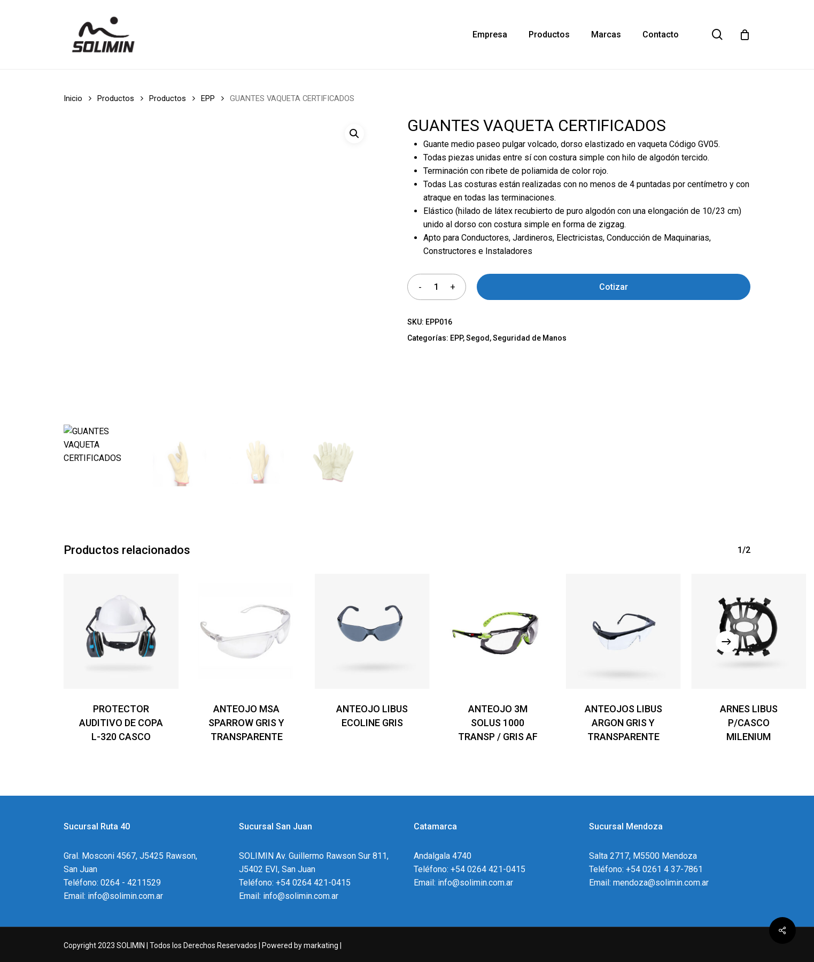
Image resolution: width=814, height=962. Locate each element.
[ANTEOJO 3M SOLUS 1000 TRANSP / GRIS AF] (497, 631)
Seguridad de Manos (530, 338)
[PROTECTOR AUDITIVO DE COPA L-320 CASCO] (121, 631)
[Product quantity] (436, 286)
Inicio (73, 98)
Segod (478, 338)
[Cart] (744, 35)
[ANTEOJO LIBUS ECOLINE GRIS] (372, 631)
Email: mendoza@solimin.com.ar (649, 883)
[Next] (726, 641)
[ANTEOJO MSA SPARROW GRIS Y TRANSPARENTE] (246, 631)
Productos (115, 98)
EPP (208, 98)
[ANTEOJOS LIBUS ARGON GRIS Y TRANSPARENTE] (623, 631)
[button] (354, 133)
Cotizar (613, 287)
